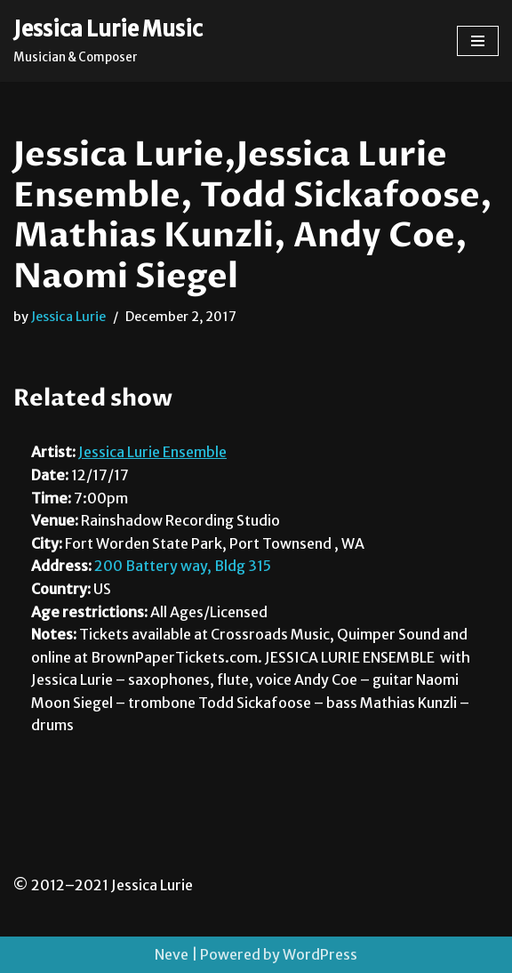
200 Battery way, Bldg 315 (182, 566)
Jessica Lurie (68, 317)
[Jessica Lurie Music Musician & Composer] (108, 40)
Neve (171, 954)
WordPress (320, 954)
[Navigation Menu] (478, 41)
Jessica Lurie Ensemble (152, 452)
